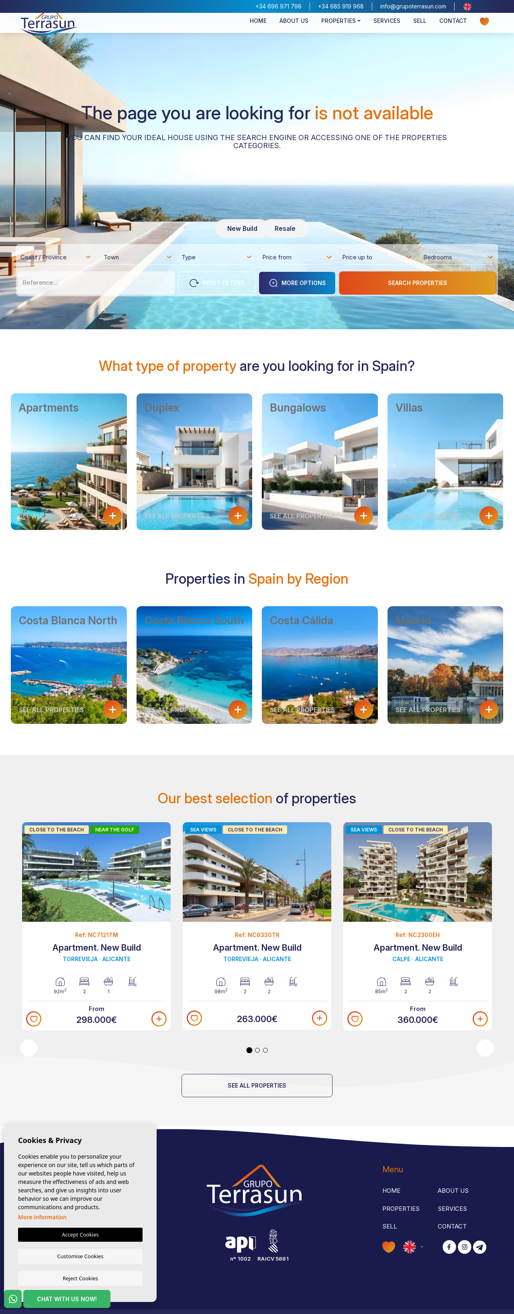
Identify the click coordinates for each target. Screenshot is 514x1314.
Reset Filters (217, 283)
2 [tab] (257, 1050)
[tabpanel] (96, 926)
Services (386, 30)
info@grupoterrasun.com (413, 6)
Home (258, 30)
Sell (419, 30)
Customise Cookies (80, 1255)
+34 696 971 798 (278, 6)
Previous (28, 1048)
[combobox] (56, 257)
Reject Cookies (80, 1277)
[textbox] (58, 259)
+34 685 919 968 (341, 6)
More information (42, 1217)
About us (293, 30)
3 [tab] (265, 1050)
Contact (453, 30)
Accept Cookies (80, 1234)
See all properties (257, 1085)
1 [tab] (250, 1050)
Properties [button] (338, 30)
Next (485, 1048)
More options (297, 283)
